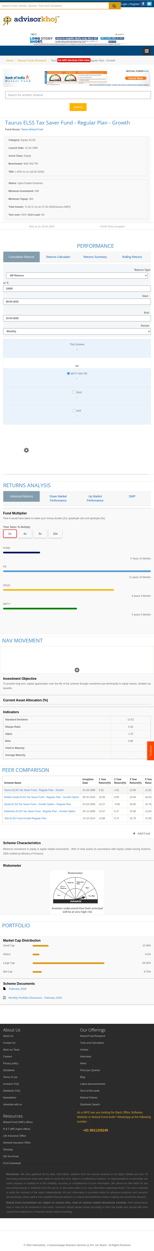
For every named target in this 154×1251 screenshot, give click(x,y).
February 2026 (18, 988)
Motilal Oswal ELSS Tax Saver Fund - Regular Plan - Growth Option (41, 797)
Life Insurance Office (14, 1135)
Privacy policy (10, 1063)
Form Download (12, 1163)
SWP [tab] (132, 496)
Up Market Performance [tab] (95, 498)
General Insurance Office (17, 1142)
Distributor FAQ (11, 1090)
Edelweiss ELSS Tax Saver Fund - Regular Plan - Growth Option (39, 811)
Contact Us (9, 1042)
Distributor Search (90, 1104)
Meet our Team (11, 1049)
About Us (8, 1036)
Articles (84, 1049)
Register (134, 4)
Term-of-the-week (89, 1090)
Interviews (85, 1056)
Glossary (8, 1149)
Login (124, 4)
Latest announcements (92, 1084)
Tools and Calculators (92, 1042)
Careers (7, 1056)
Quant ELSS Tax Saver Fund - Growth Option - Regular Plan (37, 804)
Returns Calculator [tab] (58, 257)
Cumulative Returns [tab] (21, 257)
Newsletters (9, 1097)
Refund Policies (88, 1097)
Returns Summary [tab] (95, 257)
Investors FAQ (11, 1084)
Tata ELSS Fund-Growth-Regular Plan (25, 818)
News (83, 1063)
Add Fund (141, 833)
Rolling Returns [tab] (132, 257)
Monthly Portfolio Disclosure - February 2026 (35, 997)
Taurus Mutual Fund (32, 129)
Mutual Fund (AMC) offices (18, 1122)
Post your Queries (90, 1070)
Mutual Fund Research (92, 1036)
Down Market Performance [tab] (58, 498)
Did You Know (11, 1156)
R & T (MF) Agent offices (16, 1129)
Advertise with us (12, 1104)
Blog (82, 1077)
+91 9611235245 (95, 1130)
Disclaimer (9, 1070)
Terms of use (10, 1077)
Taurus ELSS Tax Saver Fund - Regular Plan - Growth (34, 790)
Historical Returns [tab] (21, 496)
